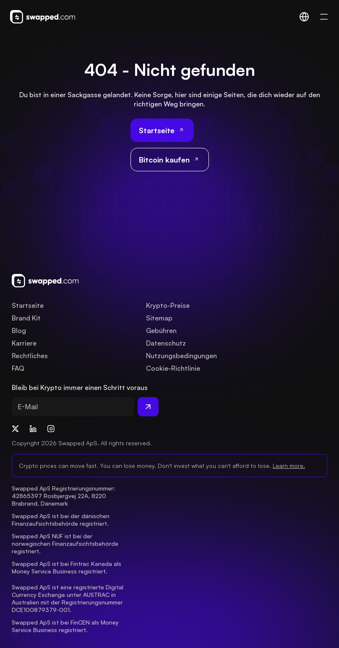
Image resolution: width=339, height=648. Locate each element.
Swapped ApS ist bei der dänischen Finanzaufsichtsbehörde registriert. (61, 519)
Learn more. (289, 465)
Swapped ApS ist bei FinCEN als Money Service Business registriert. (66, 626)
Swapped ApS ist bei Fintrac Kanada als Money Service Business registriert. (67, 567)
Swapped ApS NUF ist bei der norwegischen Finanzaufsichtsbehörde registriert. (66, 543)
